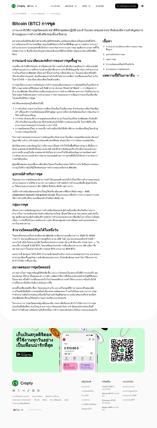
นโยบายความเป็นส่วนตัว (21, 400)
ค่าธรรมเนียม (37, 396)
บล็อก (66, 400)
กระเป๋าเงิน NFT (129, 400)
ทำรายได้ (84, 395)
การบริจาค (85, 400)
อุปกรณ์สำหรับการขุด (115, 55)
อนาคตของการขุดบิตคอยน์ (117, 70)
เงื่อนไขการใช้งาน (52, 396)
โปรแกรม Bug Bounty (21, 403)
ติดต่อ (45, 400)
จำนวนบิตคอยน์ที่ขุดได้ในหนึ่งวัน (120, 65)
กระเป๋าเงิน (85, 387)
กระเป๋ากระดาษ (128, 387)
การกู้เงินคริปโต (87, 391)
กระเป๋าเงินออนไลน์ (130, 391)
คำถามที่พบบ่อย (55, 400)
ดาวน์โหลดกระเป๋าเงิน (20, 396)
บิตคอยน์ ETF (86, 409)
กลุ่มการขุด (111, 60)
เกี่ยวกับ (37, 400)
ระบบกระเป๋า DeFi (130, 395)
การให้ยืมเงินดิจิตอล (88, 404)
